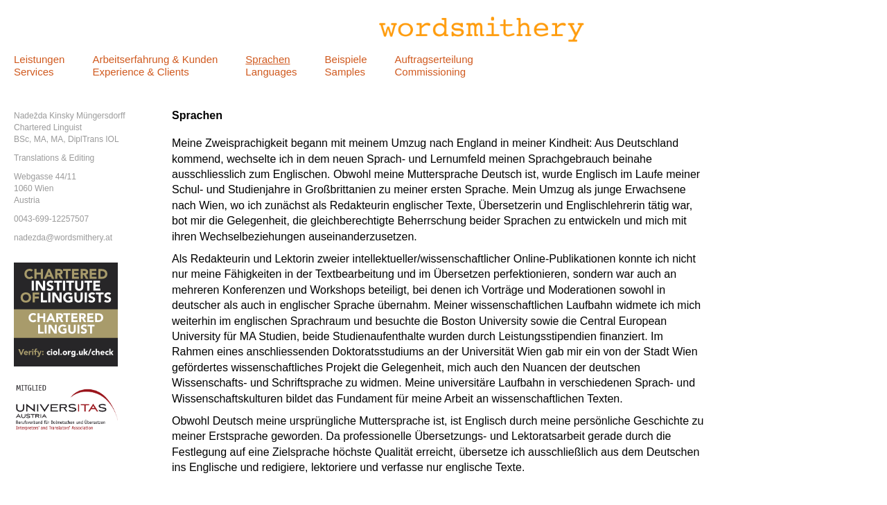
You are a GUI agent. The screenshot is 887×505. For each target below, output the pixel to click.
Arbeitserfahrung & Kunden (155, 59)
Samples (345, 72)
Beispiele (346, 59)
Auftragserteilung (433, 59)
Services (34, 72)
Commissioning (430, 72)
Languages (271, 72)
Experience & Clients (140, 72)
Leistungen (39, 59)
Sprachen (267, 59)
